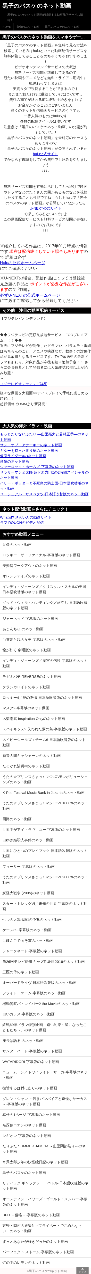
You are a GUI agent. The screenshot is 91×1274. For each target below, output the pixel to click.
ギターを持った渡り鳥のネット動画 (29, 450)
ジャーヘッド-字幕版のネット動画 (30, 618)
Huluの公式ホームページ (22, 263)
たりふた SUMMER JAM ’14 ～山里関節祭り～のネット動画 (44, 1149)
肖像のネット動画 (28, 27)
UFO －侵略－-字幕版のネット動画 (31, 1215)
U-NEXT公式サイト (45, 208)
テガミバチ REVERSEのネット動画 (31, 676)
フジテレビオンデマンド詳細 (23, 384)
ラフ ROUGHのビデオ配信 (22, 522)
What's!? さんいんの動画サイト (25, 517)
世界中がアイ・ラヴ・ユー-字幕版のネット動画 (41, 829)
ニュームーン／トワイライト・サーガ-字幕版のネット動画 (44, 1075)
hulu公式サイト (45, 154)
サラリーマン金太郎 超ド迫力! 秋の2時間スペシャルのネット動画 (44, 475)
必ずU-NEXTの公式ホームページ (30, 295)
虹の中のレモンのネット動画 (26, 1262)
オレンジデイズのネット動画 (26, 576)
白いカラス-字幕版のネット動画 (28, 1014)
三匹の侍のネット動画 (20, 972)
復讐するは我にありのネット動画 (29, 1088)
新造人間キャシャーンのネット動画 (31, 756)
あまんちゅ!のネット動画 (22, 629)
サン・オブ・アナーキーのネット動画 (31, 445)
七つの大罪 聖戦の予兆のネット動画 (32, 919)
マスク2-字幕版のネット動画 (25, 708)
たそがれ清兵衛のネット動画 (26, 766)
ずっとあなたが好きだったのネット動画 (35, 1241)
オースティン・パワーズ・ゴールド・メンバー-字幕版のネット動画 (44, 1202)
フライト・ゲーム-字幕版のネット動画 (34, 993)
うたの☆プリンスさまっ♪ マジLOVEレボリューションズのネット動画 (45, 779)
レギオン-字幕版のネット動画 (26, 1136)
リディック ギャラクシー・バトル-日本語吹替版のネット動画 (45, 1186)
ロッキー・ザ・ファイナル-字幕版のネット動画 (41, 555)
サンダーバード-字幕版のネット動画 (32, 1051)
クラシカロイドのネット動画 (26, 687)
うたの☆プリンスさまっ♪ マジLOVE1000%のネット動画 (45, 806)
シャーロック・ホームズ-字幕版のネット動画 (37, 467)
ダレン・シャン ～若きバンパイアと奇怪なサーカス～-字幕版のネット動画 (44, 1101)
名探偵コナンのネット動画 (24, 1125)
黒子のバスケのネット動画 (62, 27)
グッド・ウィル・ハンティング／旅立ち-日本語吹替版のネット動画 (44, 605)
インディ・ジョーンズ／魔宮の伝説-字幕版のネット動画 (44, 663)
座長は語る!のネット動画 (22, 1041)
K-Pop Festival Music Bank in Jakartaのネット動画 (43, 793)
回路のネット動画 (17, 819)
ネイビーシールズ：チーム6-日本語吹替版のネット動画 (44, 742)
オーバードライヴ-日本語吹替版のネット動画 (39, 983)
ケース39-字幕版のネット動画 (26, 930)
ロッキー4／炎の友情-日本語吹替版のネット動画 (42, 698)
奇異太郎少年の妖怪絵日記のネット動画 (35, 1162)
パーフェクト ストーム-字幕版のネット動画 (38, 1252)
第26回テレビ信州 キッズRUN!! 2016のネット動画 (43, 961)
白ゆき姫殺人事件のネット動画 (27, 840)
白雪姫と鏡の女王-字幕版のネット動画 (34, 639)
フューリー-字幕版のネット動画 (28, 866)
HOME (6, 27)
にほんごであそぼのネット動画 (27, 940)
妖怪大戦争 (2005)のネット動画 (28, 893)
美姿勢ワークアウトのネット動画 (29, 566)
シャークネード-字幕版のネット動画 (32, 951)
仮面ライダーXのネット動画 (23, 456)
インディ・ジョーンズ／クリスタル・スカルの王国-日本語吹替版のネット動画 (44, 589)
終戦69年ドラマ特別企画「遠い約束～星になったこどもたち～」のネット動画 (44, 1027)
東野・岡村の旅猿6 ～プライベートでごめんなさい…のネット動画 (42, 1228)
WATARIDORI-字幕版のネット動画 (30, 1062)
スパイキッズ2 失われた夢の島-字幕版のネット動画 (44, 729)
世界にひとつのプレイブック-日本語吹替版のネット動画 (44, 853)
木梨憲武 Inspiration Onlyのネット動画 (33, 719)
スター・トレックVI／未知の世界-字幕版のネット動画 (44, 906)
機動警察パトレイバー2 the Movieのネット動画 (41, 1004)
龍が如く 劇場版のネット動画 (26, 650)
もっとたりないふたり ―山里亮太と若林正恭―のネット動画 (44, 437)
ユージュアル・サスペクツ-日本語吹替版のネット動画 (44, 494)
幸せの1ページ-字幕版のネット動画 (31, 1115)
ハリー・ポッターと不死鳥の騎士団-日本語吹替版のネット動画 (44, 486)
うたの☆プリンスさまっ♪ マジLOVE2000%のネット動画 (45, 880)
